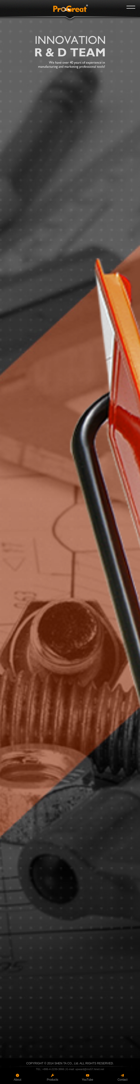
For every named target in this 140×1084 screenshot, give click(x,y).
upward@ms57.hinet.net (89, 1069)
